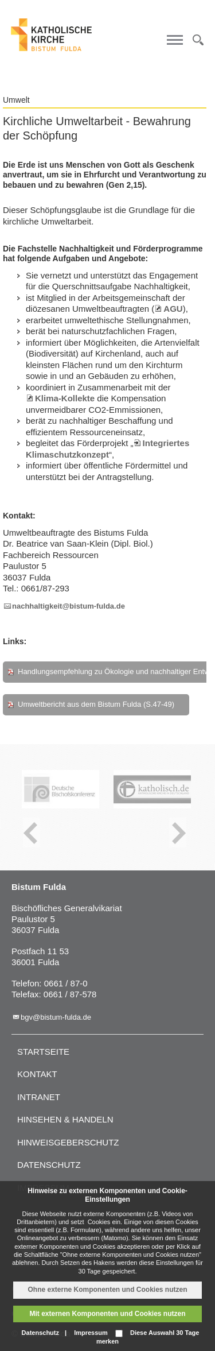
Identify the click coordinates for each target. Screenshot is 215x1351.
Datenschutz (49, 1165)
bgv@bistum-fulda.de (56, 1017)
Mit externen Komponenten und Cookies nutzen (107, 1314)
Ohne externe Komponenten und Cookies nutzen (107, 1290)
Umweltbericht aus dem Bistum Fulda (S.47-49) (96, 704)
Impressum (91, 1332)
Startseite (43, 1051)
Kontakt (37, 1074)
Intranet (38, 1097)
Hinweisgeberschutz (68, 1142)
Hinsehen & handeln (65, 1119)
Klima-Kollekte (65, 398)
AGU (172, 308)
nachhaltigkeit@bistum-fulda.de (68, 606)
